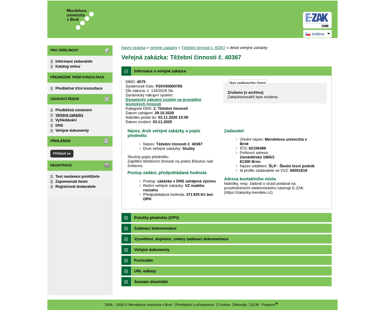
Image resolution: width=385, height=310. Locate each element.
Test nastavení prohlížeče (77, 176)
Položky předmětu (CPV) (156, 217)
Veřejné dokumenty (72, 130)
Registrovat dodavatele (75, 187)
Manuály (240, 304)
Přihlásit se (61, 153)
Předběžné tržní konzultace (78, 88)
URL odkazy (145, 271)
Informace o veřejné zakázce (160, 71)
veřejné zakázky (163, 47)
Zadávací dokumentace (155, 228)
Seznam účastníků (151, 281)
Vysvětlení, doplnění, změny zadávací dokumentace (181, 239)
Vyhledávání (66, 120)
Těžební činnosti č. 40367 (203, 47)
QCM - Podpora (263, 304)
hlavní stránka (133, 47)
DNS (59, 125)
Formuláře (143, 260)
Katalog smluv (67, 66)
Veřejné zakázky (69, 115)
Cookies (224, 304)
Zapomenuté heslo (71, 181)
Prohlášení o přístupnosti (195, 304)
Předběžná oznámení (73, 110)
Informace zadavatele (73, 61)
